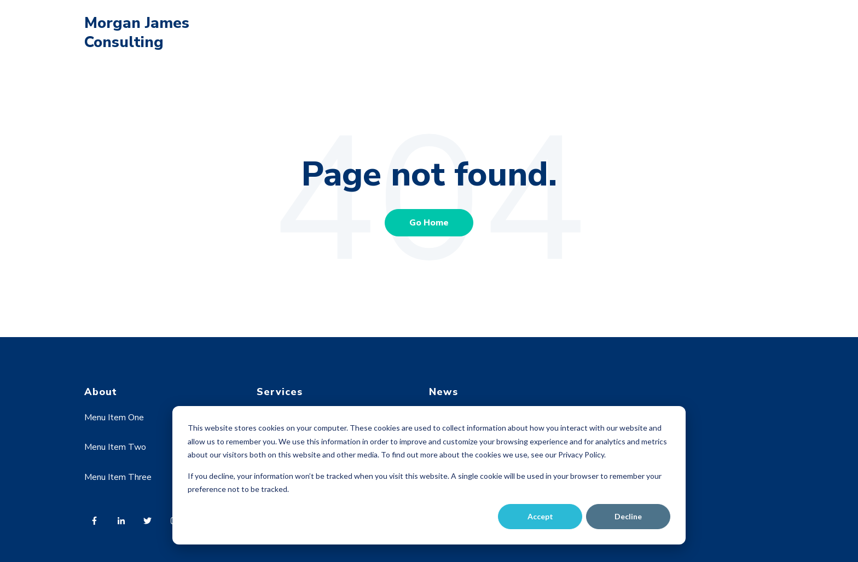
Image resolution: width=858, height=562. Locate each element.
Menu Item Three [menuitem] (118, 477)
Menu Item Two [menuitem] (115, 447)
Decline (628, 516)
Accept (540, 516)
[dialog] (429, 475)
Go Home (429, 223)
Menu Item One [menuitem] (114, 418)
